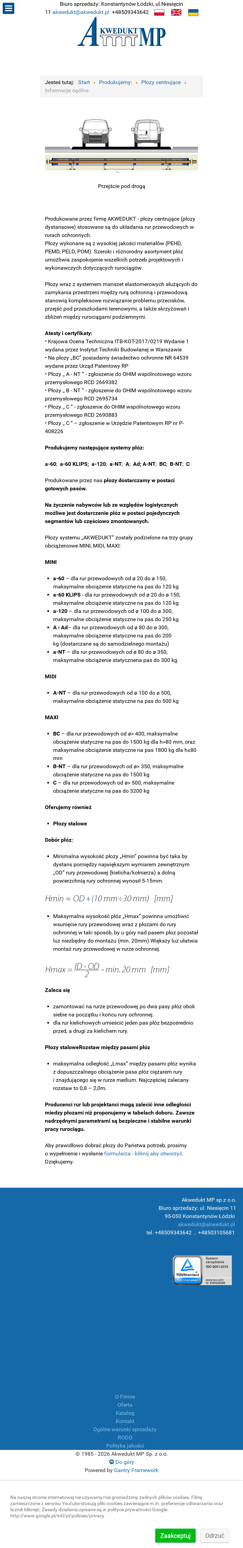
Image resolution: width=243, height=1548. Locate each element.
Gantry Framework (136, 1470)
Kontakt (125, 1421)
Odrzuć (214, 1535)
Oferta (124, 1405)
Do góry (121, 1462)
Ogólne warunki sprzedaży (125, 1429)
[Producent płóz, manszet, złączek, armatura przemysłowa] (121, 33)
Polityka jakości (125, 1445)
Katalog (125, 1413)
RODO (125, 1437)
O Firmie (125, 1396)
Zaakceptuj (175, 1535)
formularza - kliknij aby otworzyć (143, 1153)
